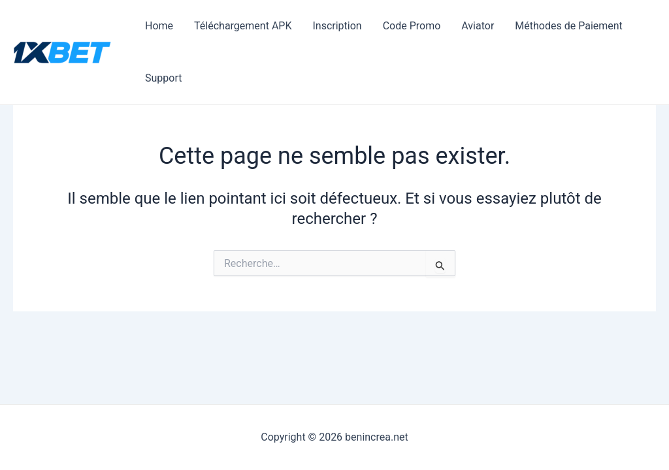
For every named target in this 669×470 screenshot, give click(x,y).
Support (163, 78)
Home (159, 26)
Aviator (477, 26)
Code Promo (412, 26)
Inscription (336, 26)
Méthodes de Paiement (569, 26)
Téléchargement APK (242, 26)
